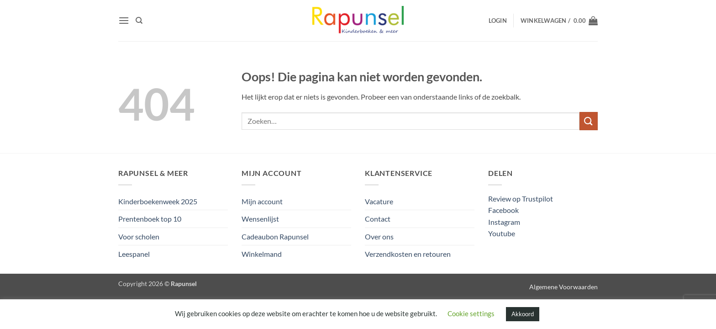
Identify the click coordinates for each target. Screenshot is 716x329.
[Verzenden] (588, 121)
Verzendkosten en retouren (408, 253)
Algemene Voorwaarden (563, 287)
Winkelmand (262, 253)
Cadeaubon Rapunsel (275, 236)
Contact (377, 218)
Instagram (504, 222)
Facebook (503, 210)
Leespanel (134, 253)
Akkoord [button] (522, 314)
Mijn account (262, 201)
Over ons (379, 236)
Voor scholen (138, 236)
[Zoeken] (139, 20)
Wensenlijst (260, 218)
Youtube (501, 233)
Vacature (379, 201)
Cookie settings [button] (471, 313)
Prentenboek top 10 (149, 218)
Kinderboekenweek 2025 (157, 201)
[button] (123, 20)
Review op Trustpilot (520, 198)
